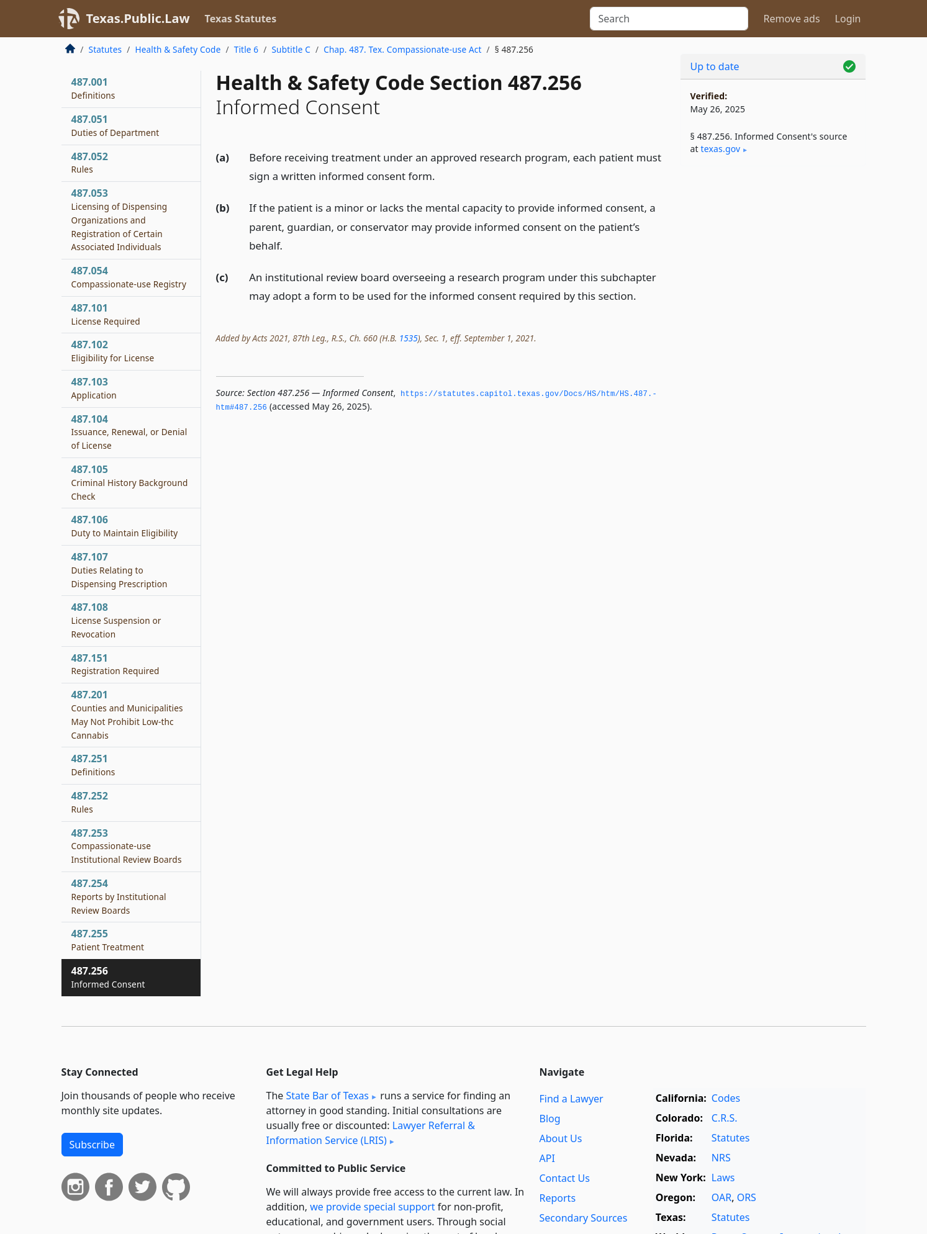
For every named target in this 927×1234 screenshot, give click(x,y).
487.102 (113, 351)
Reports (558, 1198)
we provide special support (372, 1207)
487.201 (127, 714)
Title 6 (246, 49)
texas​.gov (721, 149)
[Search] (669, 18)
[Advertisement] (773, 370)
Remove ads (791, 18)
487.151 (115, 664)
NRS (721, 1157)
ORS (746, 1197)
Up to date (714, 66)
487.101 (105, 314)
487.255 (108, 940)
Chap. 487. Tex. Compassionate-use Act (402, 49)
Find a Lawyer (572, 1099)
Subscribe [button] (92, 1144)
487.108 (116, 620)
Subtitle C (290, 49)
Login (848, 18)
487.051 (115, 125)
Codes (726, 1098)
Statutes (105, 49)
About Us (561, 1138)
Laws (723, 1177)
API (547, 1158)
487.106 (124, 526)
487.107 (119, 570)
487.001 (93, 88)
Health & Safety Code (177, 49)
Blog (550, 1118)
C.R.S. (725, 1118)
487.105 (129, 482)
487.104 (129, 432)
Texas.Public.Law (138, 18)
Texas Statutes (241, 18)
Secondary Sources (584, 1218)
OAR (721, 1197)
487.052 (89, 163)
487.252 (89, 802)
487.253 (126, 846)
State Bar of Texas (327, 1095)
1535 (408, 338)
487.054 (128, 277)
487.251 (93, 765)
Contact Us (565, 1178)
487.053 (119, 219)
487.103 (94, 388)
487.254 (118, 896)
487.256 (108, 977)
